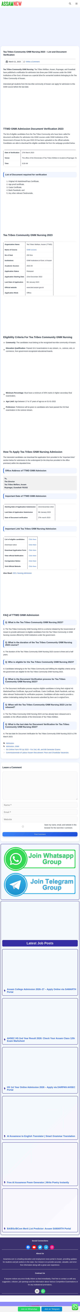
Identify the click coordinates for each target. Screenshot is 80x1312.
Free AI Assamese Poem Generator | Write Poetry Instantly (38, 1182)
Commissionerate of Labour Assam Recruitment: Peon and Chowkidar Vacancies (37, 753)
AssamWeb (35, 1306)
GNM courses (31, 250)
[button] (70, 3)
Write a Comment (33, 62)
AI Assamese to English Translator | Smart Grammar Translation (41, 1136)
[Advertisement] (40, 27)
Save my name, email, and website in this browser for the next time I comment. (60, 826)
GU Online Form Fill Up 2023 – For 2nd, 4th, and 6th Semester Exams (33, 749)
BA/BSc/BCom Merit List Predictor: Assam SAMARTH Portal (39, 1228)
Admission (10, 743)
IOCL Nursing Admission (22, 573)
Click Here (32, 539)
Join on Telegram (52, 1309)
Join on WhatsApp (29, 1309)
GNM (17, 746)
